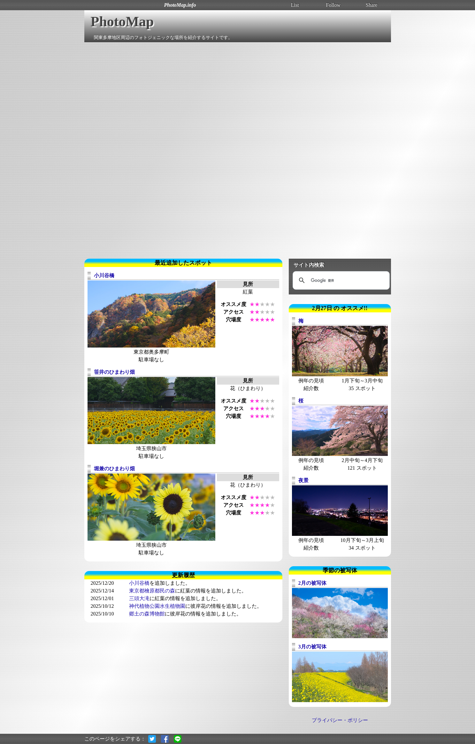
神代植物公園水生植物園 (157, 606)
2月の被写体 (312, 583)
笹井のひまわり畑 (114, 372)
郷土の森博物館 (147, 613)
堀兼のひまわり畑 (114, 468)
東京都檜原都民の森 (152, 590)
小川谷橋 (104, 275)
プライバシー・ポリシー (340, 720)
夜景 (303, 480)
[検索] (340, 280)
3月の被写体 (312, 646)
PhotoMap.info (180, 5)
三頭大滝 (139, 598)
